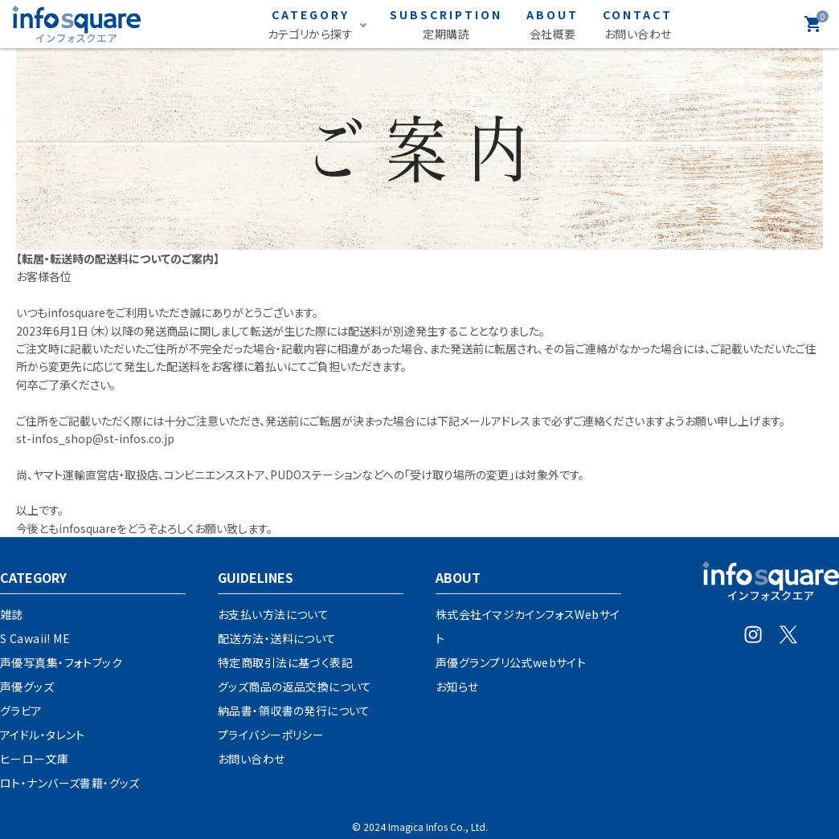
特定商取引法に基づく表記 (285, 662)
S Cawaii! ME (35, 638)
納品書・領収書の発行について (294, 711)
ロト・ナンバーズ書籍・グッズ (70, 783)
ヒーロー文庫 (34, 759)
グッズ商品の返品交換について (295, 686)
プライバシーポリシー (271, 735)
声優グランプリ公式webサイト (511, 662)
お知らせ (457, 686)
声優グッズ (27, 686)
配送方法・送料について (277, 638)
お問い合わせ (251, 759)
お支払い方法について (273, 614)
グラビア (21, 711)
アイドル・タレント (42, 735)
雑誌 (11, 614)
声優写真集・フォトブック (61, 662)
